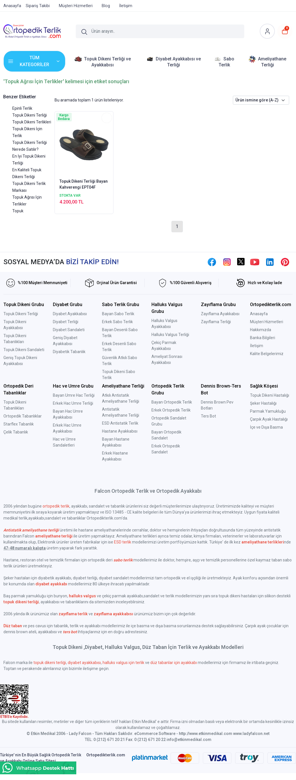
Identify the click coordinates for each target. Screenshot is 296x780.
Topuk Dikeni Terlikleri (31, 122)
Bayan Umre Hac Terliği (74, 395)
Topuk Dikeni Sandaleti (23, 349)
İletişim (256, 345)
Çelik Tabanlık (15, 432)
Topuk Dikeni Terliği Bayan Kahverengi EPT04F (83, 184)
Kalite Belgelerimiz (266, 353)
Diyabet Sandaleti (69, 329)
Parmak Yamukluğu (268, 411)
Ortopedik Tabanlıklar (22, 416)
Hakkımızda (260, 329)
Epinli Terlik (22, 108)
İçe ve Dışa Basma (266, 427)
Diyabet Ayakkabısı (70, 313)
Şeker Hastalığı (263, 403)
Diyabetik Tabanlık (69, 351)
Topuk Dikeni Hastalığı (269, 395)
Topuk (17, 211)
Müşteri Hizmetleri (266, 321)
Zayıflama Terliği (216, 321)
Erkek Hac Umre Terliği (73, 403)
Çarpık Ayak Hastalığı (269, 419)
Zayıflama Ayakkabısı (220, 313)
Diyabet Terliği (65, 321)
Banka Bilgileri (262, 337)
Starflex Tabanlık (18, 424)
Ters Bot (208, 416)
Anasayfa (259, 313)
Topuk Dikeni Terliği (29, 115)
